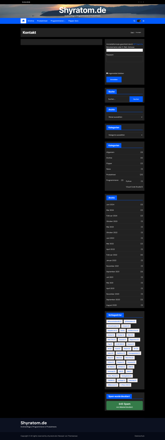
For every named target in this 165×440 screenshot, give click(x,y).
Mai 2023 (110, 227)
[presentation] (120, 67)
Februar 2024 (111, 216)
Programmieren (57, 21)
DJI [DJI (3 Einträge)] (122, 330)
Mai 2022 (110, 244)
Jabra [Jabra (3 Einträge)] (110, 353)
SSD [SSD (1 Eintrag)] (121, 371)
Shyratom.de (82, 10)
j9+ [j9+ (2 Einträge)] (136, 349)
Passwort (109, 55)
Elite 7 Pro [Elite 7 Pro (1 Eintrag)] (111, 339)
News (108, 169)
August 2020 (111, 305)
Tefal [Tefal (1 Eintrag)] (129, 371)
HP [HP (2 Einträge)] (110, 349)
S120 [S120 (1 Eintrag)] (130, 367)
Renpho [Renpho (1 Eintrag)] (120, 362)
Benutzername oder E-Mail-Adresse (120, 47)
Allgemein (110, 152)
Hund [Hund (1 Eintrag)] (117, 349)
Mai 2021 (109, 283)
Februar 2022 (111, 255)
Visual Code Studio (133, 187)
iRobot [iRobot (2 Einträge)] (127, 349)
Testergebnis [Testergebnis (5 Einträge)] (126, 376)
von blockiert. (125, 405)
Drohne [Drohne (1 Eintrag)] (111, 335)
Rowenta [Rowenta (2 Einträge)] (131, 362)
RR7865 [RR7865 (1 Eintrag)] (121, 367)
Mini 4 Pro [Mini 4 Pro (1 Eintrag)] (129, 358)
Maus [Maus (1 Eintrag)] (110, 358)
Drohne (31, 21)
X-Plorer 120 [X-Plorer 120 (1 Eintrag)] (125, 385)
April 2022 (110, 249)
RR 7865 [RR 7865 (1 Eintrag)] (111, 367)
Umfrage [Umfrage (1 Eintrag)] (121, 380)
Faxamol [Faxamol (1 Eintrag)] (122, 339)
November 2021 (112, 266)
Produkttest (42, 21)
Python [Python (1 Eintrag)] (111, 362)
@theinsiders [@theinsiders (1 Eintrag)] (130, 321)
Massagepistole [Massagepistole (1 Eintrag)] (134, 353)
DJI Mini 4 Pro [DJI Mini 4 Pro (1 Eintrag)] (133, 330)
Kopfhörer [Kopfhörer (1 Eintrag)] (121, 353)
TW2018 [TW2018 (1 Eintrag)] (111, 380)
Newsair (61, 436)
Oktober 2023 (111, 221)
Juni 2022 (110, 238)
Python (128, 181)
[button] (143, 21)
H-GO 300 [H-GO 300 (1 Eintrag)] (120, 344)
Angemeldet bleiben (115, 73)
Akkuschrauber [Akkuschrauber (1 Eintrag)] (113, 326)
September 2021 (112, 272)
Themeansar (72, 436)
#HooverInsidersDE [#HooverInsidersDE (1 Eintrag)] (114, 321)
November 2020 (112, 294)
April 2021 (110, 288)
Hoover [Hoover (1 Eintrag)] (131, 344)
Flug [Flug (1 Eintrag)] (110, 344)
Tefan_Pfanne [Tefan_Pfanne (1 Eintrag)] (113, 376)
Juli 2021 (109, 277)
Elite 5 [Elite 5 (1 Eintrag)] (130, 335)
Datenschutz (139, 436)
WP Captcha (138, 44)
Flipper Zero (73, 21)
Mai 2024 (110, 210)
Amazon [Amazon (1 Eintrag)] (126, 326)
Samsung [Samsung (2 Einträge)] (111, 371)
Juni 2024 (110, 204)
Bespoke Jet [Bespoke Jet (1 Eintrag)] (112, 330)
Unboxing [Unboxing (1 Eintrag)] (132, 380)
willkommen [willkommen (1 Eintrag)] (112, 385)
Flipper (109, 163)
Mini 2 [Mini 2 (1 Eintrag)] (119, 358)
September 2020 (113, 299)
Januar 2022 (111, 260)
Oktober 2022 (111, 232)
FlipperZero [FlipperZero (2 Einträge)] (134, 339)
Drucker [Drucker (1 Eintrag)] (121, 335)
